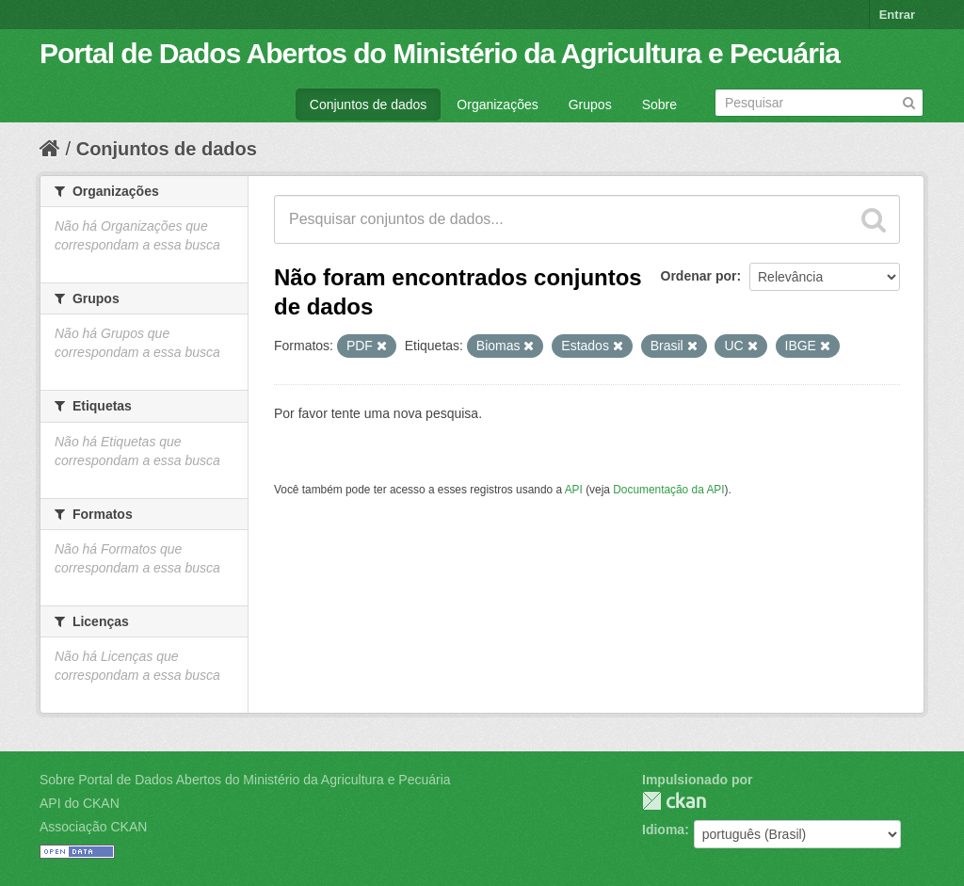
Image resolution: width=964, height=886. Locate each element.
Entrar (897, 15)
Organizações (497, 104)
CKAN (674, 801)
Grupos (590, 104)
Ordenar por (699, 275)
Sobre (659, 104)
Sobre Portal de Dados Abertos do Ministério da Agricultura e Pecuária (245, 779)
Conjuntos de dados (368, 104)
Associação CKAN (93, 826)
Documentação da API (668, 489)
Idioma (663, 829)
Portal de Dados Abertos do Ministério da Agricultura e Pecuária (440, 53)
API (574, 489)
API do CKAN (80, 803)
